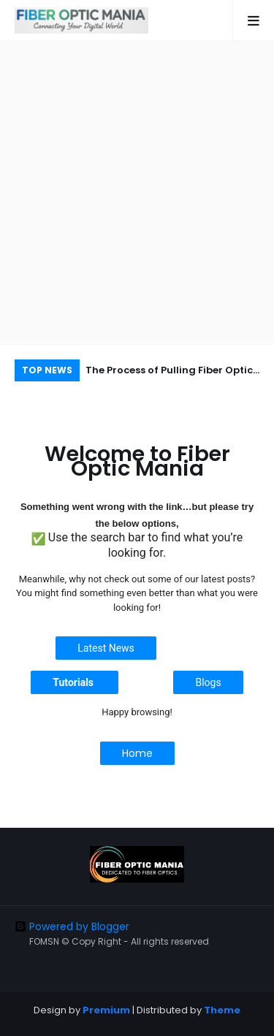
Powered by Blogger (72, 926)
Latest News (105, 648)
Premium (106, 1010)
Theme (222, 1010)
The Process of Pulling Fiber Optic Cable (169, 372)
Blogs (208, 682)
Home (137, 753)
